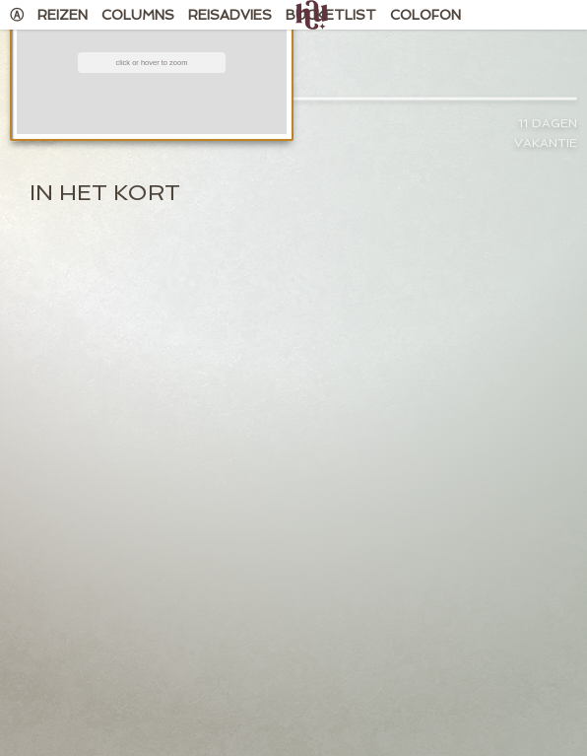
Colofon (425, 15)
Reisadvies (230, 15)
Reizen (62, 15)
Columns (137, 15)
